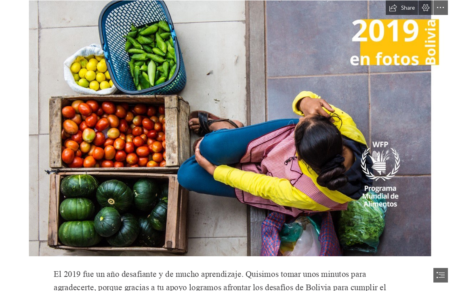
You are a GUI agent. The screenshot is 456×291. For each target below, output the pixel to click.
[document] (228, 145)
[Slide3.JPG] (228, 128)
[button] (402, 7)
